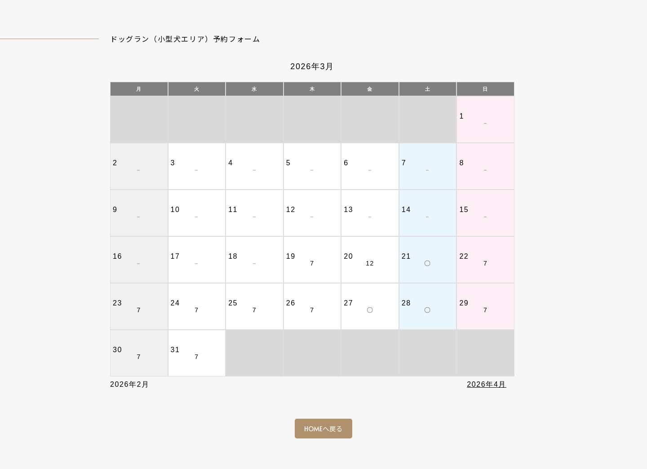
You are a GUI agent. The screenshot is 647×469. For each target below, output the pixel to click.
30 (117, 350)
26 (291, 303)
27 (348, 303)
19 (291, 256)
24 (175, 303)
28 (406, 303)
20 (348, 256)
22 (464, 256)
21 (406, 256)
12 (370, 263)
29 (464, 303)
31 (175, 350)
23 (117, 303)
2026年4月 (486, 384)
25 (233, 303)
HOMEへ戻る (323, 428)
